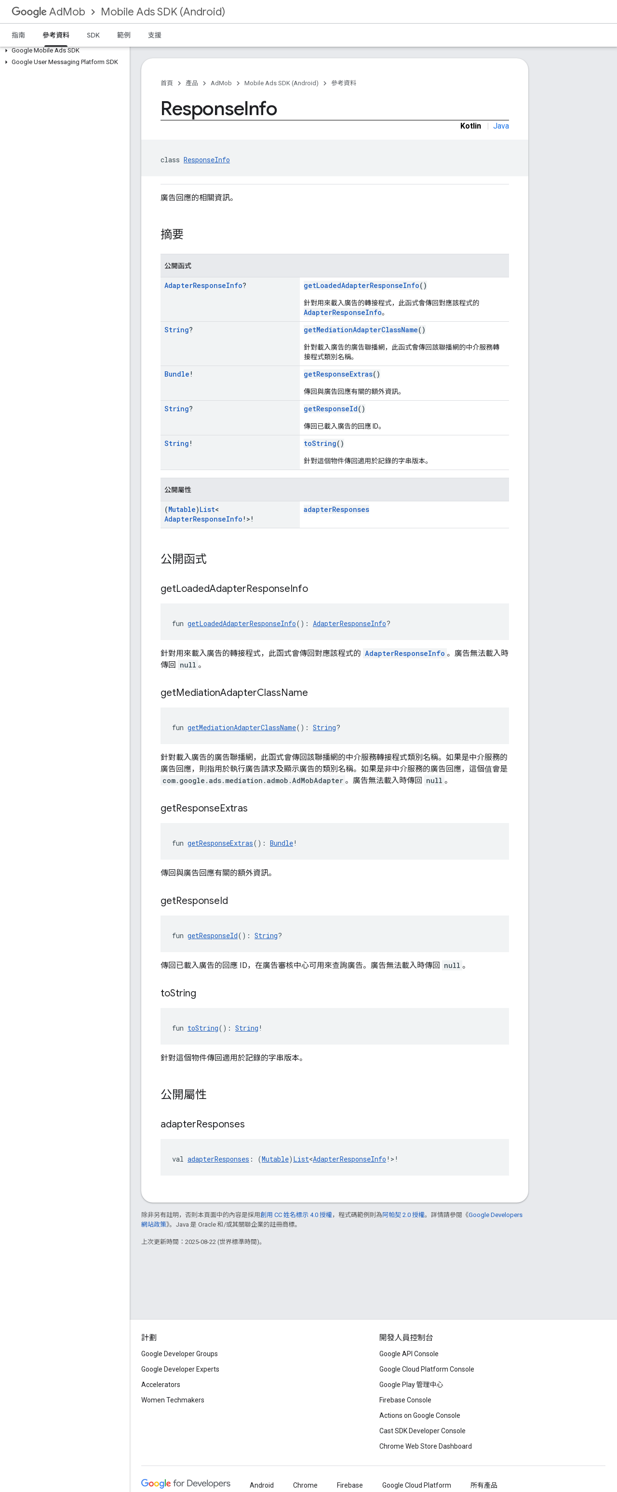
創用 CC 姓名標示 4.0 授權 (296, 1214)
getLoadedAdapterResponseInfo (361, 285)
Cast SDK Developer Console (422, 1431)
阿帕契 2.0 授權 (403, 1214)
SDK (93, 35)
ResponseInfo (207, 159)
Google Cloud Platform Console (426, 1369)
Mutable (182, 509)
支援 (154, 35)
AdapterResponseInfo (203, 285)
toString (320, 443)
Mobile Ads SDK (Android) (163, 11)
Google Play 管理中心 (411, 1384)
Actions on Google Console (419, 1415)
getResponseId (331, 408)
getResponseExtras (338, 374)
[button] (63, 50)
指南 (18, 35)
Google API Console (409, 1354)
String (176, 329)
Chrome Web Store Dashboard (425, 1446)
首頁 (167, 83)
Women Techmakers (172, 1400)
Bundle (176, 374)
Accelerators (160, 1384)
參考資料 (343, 83)
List (207, 509)
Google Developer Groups (179, 1354)
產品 (192, 83)
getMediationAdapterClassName (361, 329)
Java (501, 126)
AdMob (48, 11)
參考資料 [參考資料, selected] (55, 35)
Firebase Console (405, 1400)
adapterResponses (336, 509)
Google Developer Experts (180, 1369)
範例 (124, 35)
